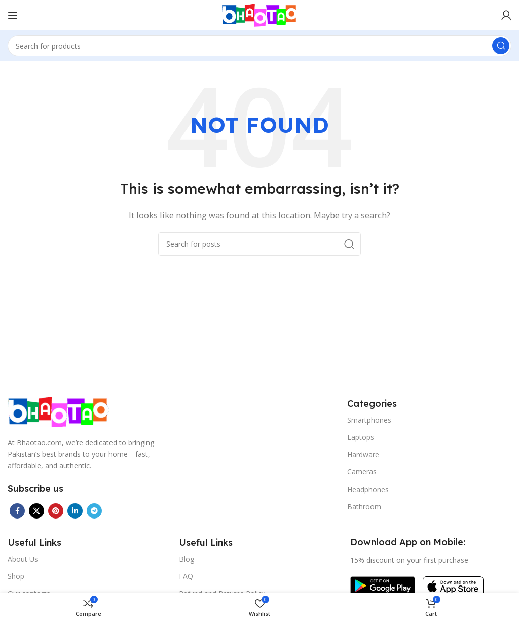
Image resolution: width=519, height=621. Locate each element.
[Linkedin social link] (75, 511)
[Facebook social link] (17, 511)
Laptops (360, 437)
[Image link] (58, 411)
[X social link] (36, 511)
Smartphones (369, 420)
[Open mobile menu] (13, 15)
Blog (186, 559)
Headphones (368, 489)
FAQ (186, 576)
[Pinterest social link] (55, 511)
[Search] (259, 45)
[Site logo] (259, 14)
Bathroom (364, 506)
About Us (23, 559)
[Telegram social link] (94, 511)
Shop (16, 576)
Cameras (362, 471)
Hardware (363, 454)
